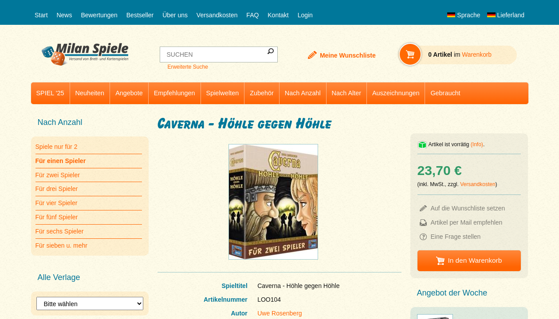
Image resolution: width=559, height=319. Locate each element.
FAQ (252, 15)
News (64, 15)
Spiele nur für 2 (56, 146)
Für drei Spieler (56, 188)
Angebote (129, 93)
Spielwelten (222, 93)
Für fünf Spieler (56, 217)
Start (41, 15)
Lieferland (505, 15)
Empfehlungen (174, 93)
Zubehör (262, 93)
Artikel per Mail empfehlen (467, 222)
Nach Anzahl (303, 93)
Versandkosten (217, 15)
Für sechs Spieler (59, 231)
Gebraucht (445, 93)
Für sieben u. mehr (61, 245)
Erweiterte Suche (187, 67)
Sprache (463, 15)
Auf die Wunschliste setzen (468, 208)
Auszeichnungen (395, 93)
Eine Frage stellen (456, 236)
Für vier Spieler (56, 202)
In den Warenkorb (475, 260)
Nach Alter (346, 93)
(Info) (477, 144)
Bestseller (140, 15)
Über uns (175, 15)
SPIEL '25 (50, 93)
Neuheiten (90, 93)
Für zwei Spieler (57, 175)
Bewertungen (99, 15)
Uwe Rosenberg (279, 313)
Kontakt (278, 15)
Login (305, 15)
